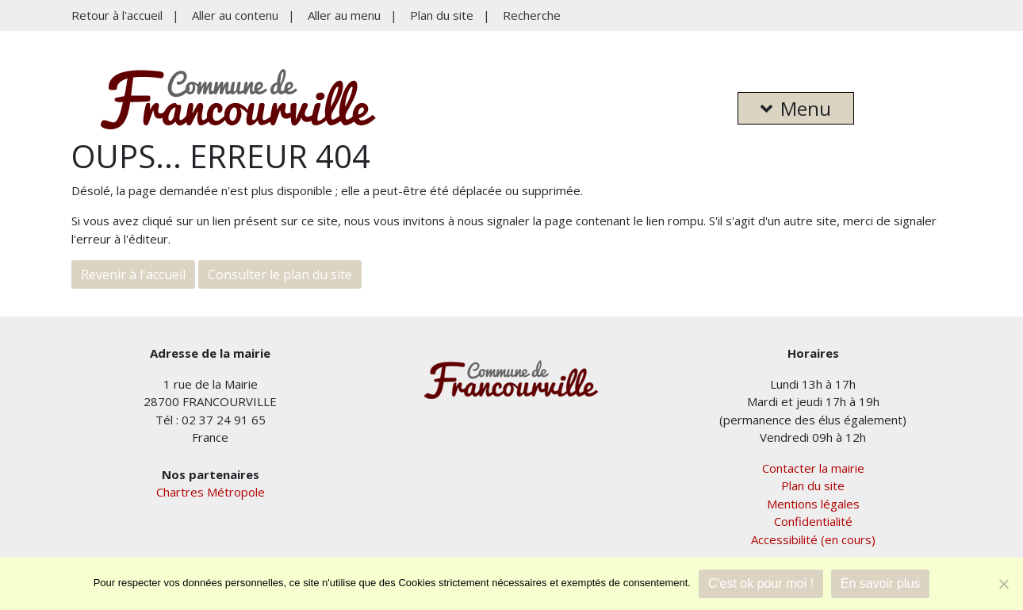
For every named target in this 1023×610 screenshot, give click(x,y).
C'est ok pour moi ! (761, 583)
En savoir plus (881, 583)
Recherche (532, 15)
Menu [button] (796, 108)
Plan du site (441, 15)
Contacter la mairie (813, 468)
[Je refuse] (1003, 584)
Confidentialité (813, 521)
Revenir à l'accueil (133, 274)
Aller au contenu (235, 15)
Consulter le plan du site (280, 274)
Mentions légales (813, 504)
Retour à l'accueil (117, 15)
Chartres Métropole (210, 492)
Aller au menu (344, 15)
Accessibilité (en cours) (813, 539)
